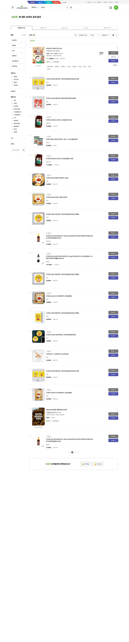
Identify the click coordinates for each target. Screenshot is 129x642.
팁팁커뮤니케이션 (50, 414)
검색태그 (16, 85)
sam (48, 2)
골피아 (47, 142)
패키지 (15, 129)
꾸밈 (47, 82)
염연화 (47, 53)
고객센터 (116, 2)
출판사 (15, 82)
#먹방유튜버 (50, 66)
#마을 (79, 66)
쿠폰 (15, 100)
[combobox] (34, 7)
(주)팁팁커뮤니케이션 (51, 412)
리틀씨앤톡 (49, 55)
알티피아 (48, 123)
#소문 (69, 66)
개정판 (15, 132)
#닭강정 (74, 66)
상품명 (15, 76)
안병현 (56, 53)
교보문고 (32, 2)
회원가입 (89, 2)
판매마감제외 (17, 123)
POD (15, 117)
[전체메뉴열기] (13, 7)
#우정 (48, 69)
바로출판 (64, 2)
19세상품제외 (17, 115)
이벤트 (15, 103)
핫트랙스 (56, 2)
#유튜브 (57, 66)
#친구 (89, 66)
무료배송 (16, 106)
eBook (41, 2)
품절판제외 (16, 126)
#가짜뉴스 (63, 66)
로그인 (94, 2)
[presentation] (21, 28)
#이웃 (84, 66)
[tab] (21, 28)
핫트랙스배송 (17, 109)
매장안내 (111, 2)
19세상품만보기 (17, 112)
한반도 (47, 261)
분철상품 (16, 120)
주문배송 (105, 2)
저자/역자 (16, 79)
